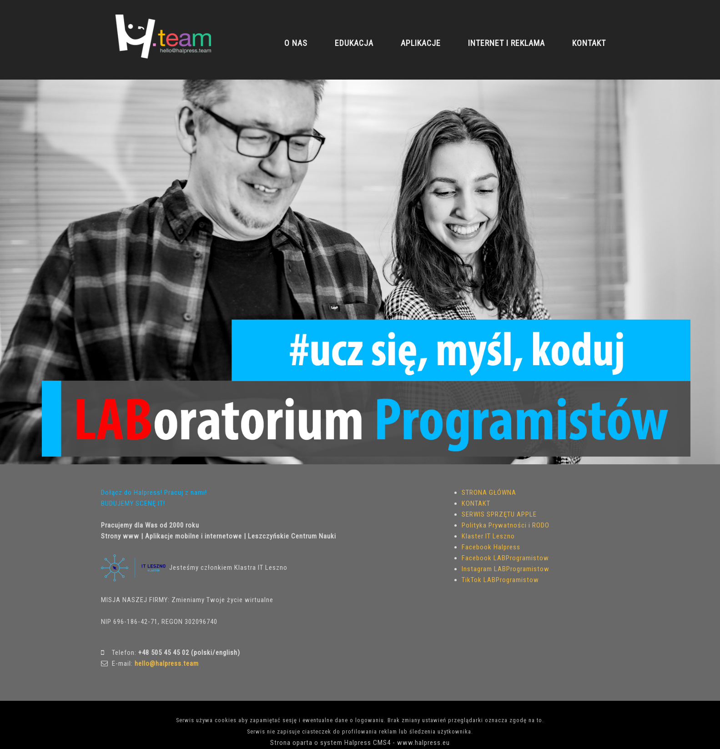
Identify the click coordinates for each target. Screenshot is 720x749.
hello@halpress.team (167, 663)
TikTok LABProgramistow (500, 580)
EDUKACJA (354, 43)
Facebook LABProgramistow (505, 558)
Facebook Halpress (491, 547)
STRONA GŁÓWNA (489, 492)
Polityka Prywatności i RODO (505, 525)
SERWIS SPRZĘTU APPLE (499, 514)
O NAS (295, 43)
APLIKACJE (421, 43)
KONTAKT (589, 43)
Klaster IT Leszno (488, 536)
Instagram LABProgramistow (505, 569)
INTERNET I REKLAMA (506, 43)
